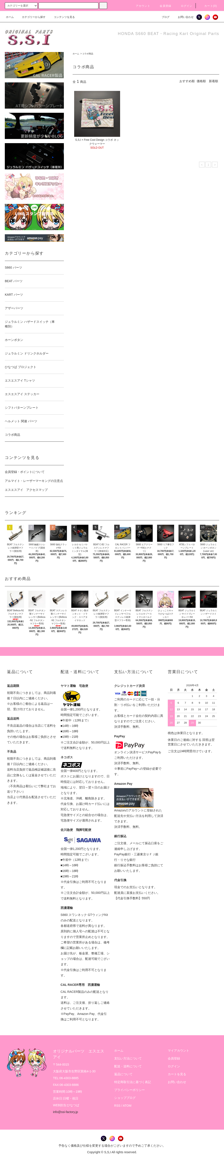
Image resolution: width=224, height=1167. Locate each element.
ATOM (127, 1105)
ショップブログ (125, 1097)
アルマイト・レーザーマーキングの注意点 (34, 481)
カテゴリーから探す (31, 17)
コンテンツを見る (62, 17)
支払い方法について (128, 1058)
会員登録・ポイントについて (25, 472)
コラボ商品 (87, 53)
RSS (117, 1105)
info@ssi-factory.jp (65, 1112)
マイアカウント (178, 1050)
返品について (123, 1074)
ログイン (184, 5)
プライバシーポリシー (129, 1090)
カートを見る (177, 1074)
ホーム (10, 17)
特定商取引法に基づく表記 (132, 1082)
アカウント (140, 5)
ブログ (163, 17)
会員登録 (162, 5)
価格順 (201, 81)
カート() (208, 5)
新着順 (213, 81)
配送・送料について (128, 1066)
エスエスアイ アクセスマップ (26, 489)
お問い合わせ (183, 17)
